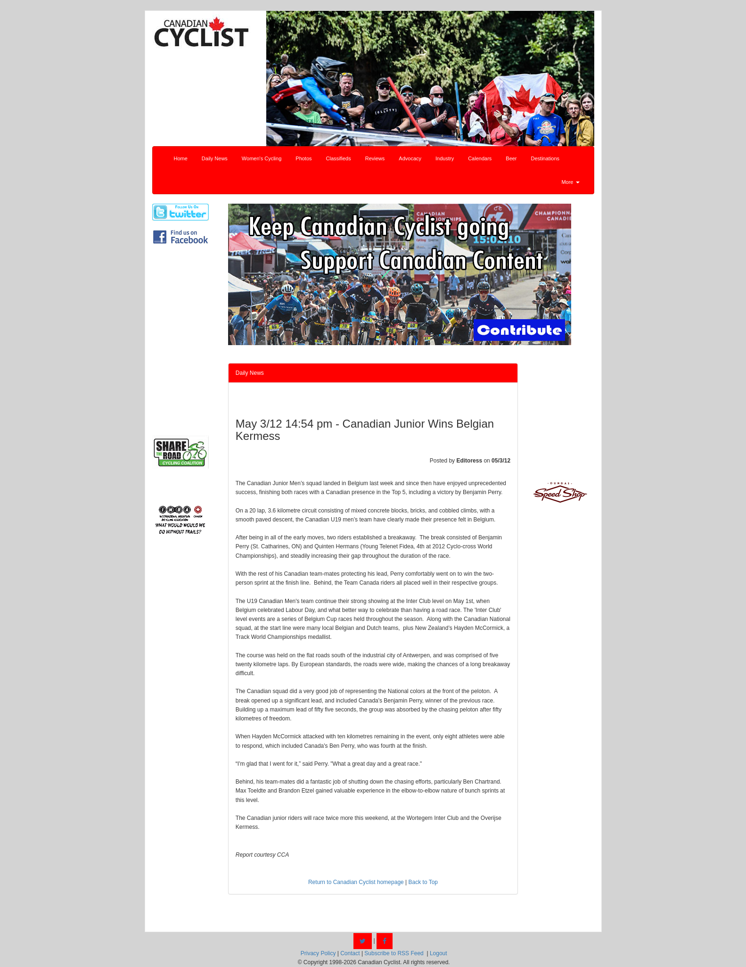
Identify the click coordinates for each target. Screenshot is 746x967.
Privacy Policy (318, 953)
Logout (438, 953)
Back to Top (423, 882)
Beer (511, 158)
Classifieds (338, 158)
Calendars (480, 158)
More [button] (570, 182)
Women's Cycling (261, 158)
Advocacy (410, 158)
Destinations (545, 158)
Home (181, 158)
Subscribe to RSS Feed (393, 953)
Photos (303, 158)
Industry (444, 158)
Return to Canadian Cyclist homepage (356, 882)
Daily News (215, 158)
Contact (350, 953)
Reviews (375, 158)
